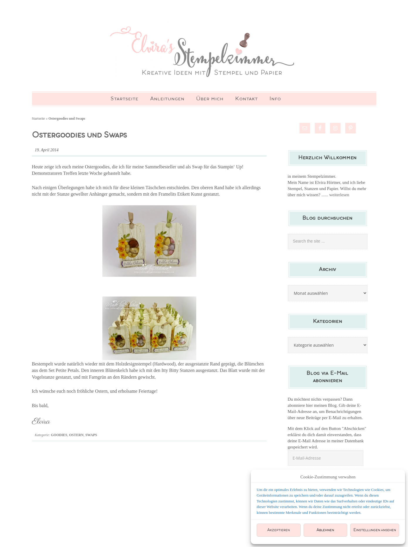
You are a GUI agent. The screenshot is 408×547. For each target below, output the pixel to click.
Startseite (38, 118)
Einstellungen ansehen (374, 530)
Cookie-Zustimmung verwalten (327, 477)
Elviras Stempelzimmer (204, 50)
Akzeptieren (278, 530)
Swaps (91, 435)
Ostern (76, 435)
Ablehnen (325, 530)
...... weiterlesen (335, 194)
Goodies (59, 435)
